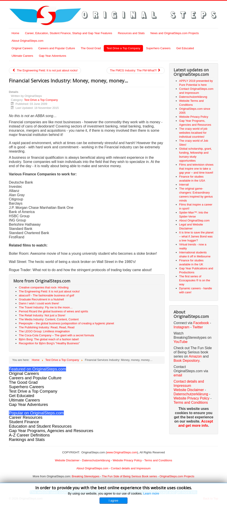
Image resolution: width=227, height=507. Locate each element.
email (178, 375)
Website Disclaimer (189, 390)
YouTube (181, 342)
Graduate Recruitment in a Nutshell (41, 299)
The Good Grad (91, 48)
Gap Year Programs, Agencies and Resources (51, 430)
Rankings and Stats (27, 439)
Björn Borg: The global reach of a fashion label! (49, 339)
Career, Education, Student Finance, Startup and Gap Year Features (68, 33)
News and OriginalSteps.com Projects (175, 33)
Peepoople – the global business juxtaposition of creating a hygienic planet (66, 323)
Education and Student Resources (40, 426)
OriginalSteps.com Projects (177, 476)
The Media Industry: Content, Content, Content (49, 319)
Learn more (151, 493)
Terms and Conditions (191, 402)
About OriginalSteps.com (27, 40)
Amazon (196, 356)
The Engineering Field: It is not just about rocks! (45, 70)
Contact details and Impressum (131, 468)
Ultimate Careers (22, 55)
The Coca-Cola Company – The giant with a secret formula (56, 335)
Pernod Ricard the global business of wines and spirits (53, 311)
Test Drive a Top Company (123, 48)
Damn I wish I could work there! (39, 303)
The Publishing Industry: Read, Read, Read (46, 327)
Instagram (181, 327)
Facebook (201, 323)
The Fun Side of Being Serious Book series (129, 476)
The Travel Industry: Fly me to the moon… (46, 307)
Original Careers (22, 48)
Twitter (197, 327)
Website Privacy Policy (191, 398)
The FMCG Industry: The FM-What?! (135, 70)
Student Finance (24, 421)
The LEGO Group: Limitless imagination (44, 331)
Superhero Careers (158, 48)
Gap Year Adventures (52, 55)
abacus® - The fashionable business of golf (46, 295)
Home (15, 33)
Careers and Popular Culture (56, 48)
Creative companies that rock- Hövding (43, 287)
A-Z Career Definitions (29, 435)
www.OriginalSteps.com (122, 452)
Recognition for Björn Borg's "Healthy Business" (49, 343)
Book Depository (186, 360)
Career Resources (25, 417)
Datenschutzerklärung (191, 394)
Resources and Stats (131, 33)
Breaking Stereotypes (85, 476)
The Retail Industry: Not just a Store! (42, 315)
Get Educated (185, 48)
